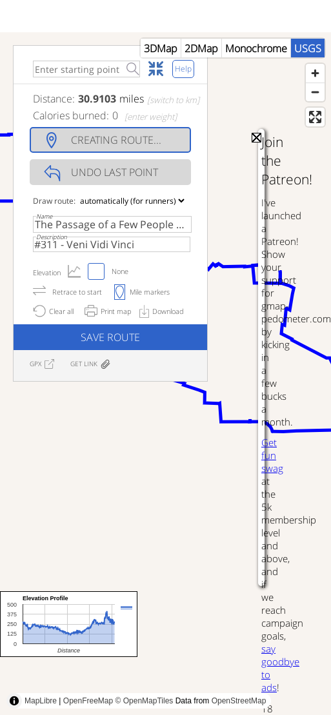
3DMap (160, 48)
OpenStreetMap (239, 700)
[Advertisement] (121, 536)
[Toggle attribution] (14, 701)
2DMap (201, 48)
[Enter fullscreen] (315, 117)
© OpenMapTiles (144, 700)
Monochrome (256, 48)
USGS (307, 48)
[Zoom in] (315, 73)
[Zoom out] (315, 92)
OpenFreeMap (88, 700)
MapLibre (41, 700)
